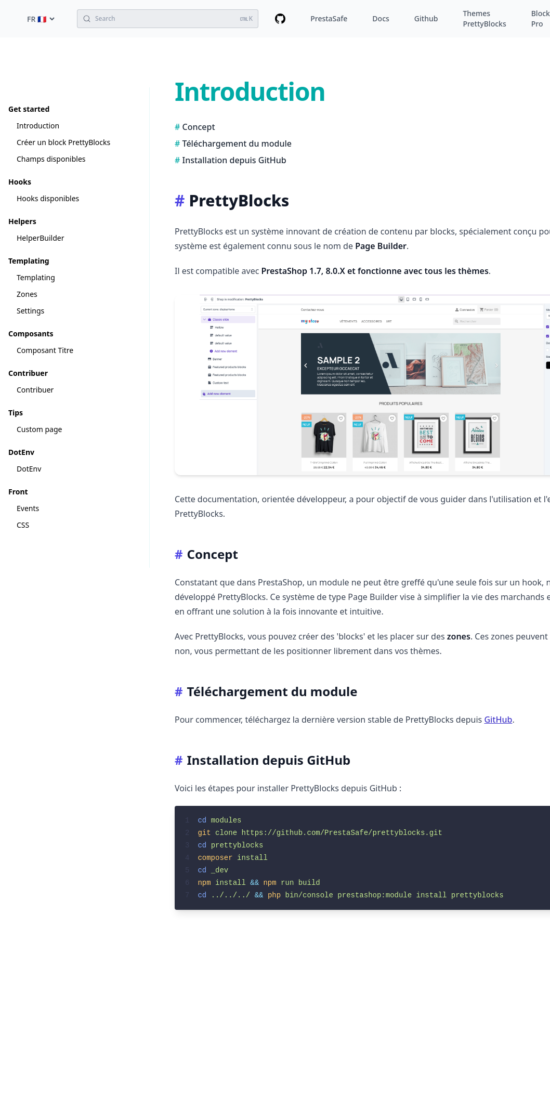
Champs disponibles (51, 159)
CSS (23, 525)
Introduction (38, 125)
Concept (198, 127)
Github (426, 18)
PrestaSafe (328, 18)
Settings (30, 311)
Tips (15, 412)
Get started (28, 109)
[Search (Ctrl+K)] (167, 18)
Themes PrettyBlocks (484, 18)
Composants (31, 333)
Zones (27, 294)
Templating (28, 261)
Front (18, 492)
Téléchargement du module (237, 143)
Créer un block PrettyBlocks (63, 142)
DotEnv (21, 452)
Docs (380, 18)
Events (28, 508)
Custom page (39, 429)
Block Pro (540, 18)
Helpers (22, 221)
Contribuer (28, 373)
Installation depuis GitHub (234, 160)
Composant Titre (45, 350)
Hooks (19, 182)
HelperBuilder (40, 238)
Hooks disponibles (48, 198)
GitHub (498, 719)
